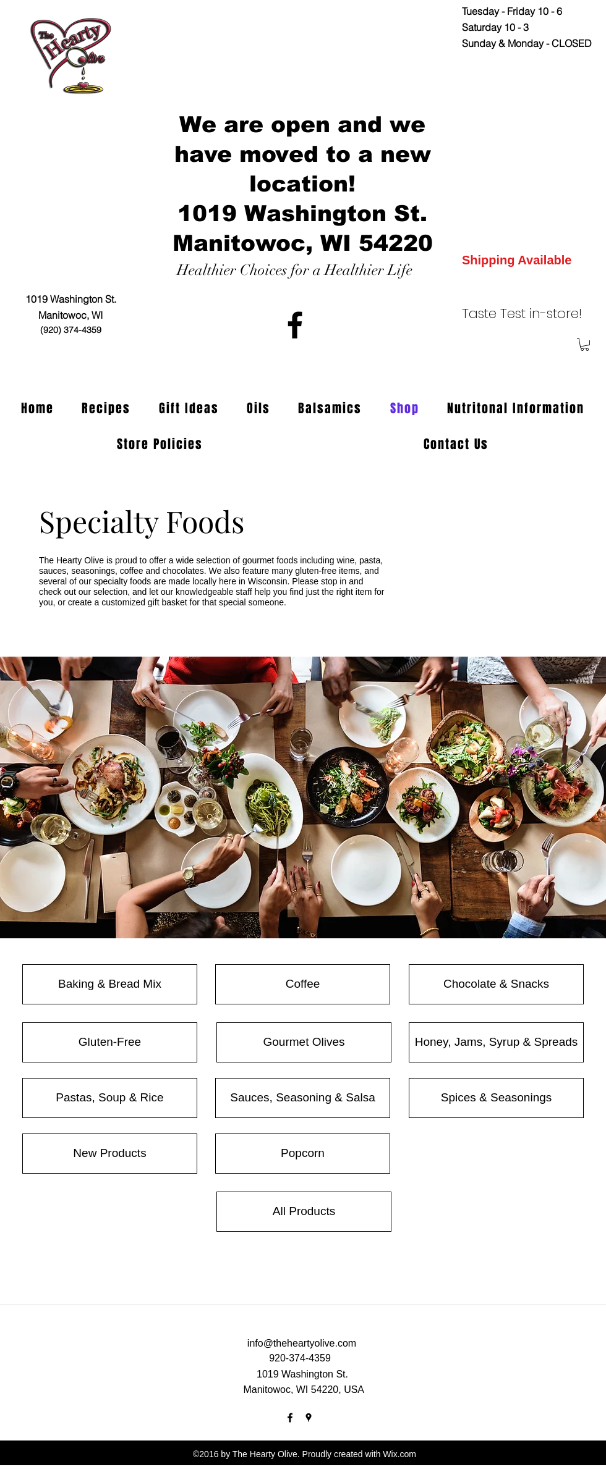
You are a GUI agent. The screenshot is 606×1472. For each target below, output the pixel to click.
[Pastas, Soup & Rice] (109, 1098)
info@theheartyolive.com (301, 1343)
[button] (584, 344)
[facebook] (295, 325)
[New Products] (109, 1153)
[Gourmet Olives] (303, 1042)
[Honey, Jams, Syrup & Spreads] (496, 1042)
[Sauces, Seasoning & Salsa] (302, 1098)
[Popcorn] (302, 1153)
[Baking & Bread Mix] (109, 984)
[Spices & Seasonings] (496, 1098)
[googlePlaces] (308, 1417)
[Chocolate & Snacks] (496, 984)
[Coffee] (302, 984)
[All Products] (303, 1212)
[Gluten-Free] (109, 1042)
